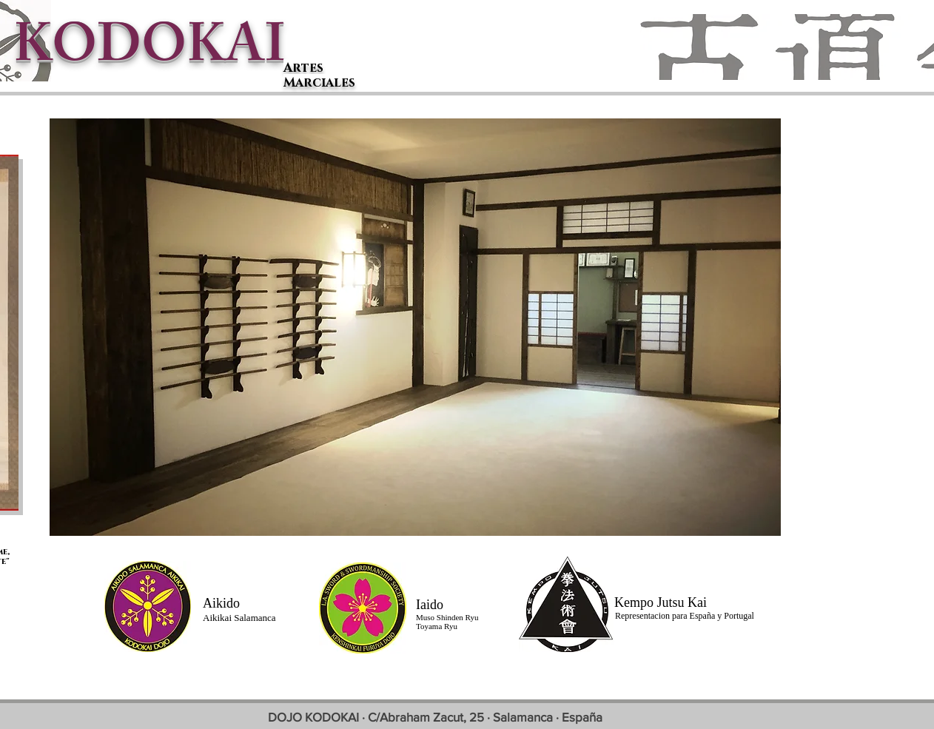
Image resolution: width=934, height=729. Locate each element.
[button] (415, 327)
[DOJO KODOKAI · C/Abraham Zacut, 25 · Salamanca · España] (434, 717)
